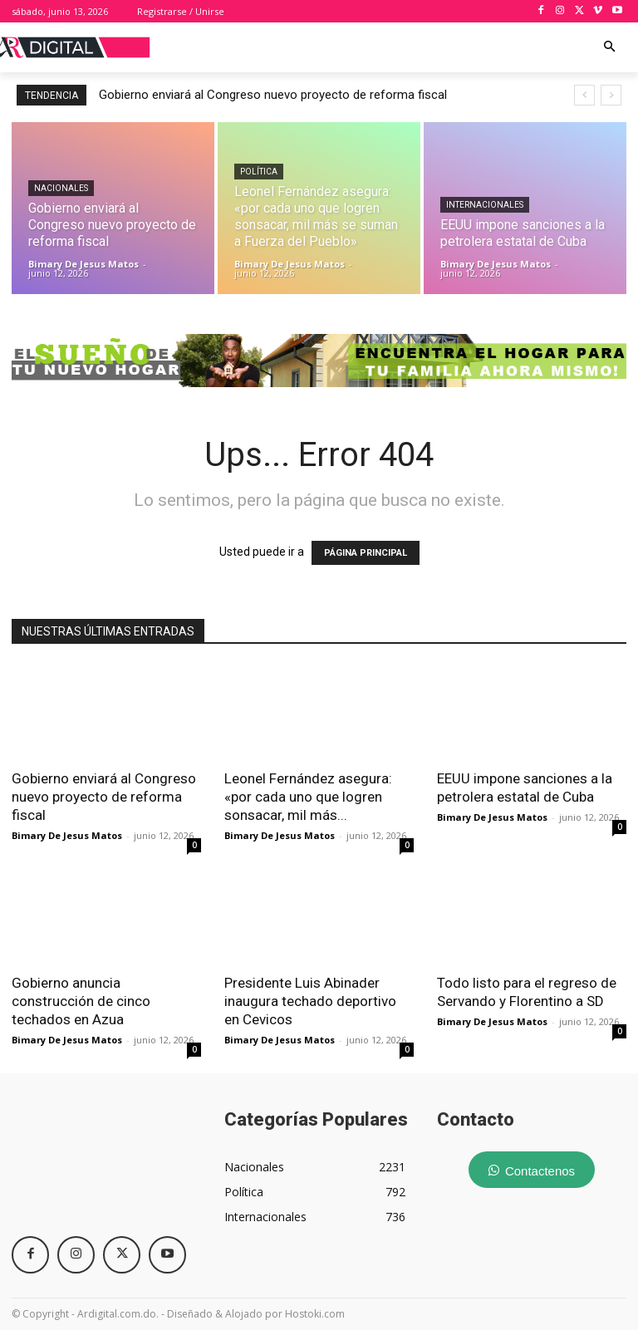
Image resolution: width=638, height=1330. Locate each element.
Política (258, 171)
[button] (610, 48)
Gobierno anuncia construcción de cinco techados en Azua (81, 1001)
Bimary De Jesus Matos (67, 835)
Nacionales (61, 188)
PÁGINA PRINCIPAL (365, 552)
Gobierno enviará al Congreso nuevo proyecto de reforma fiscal (273, 94)
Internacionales (484, 204)
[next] (611, 95)
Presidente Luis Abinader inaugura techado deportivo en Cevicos (310, 1001)
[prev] (584, 95)
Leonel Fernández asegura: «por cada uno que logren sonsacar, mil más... (308, 796)
